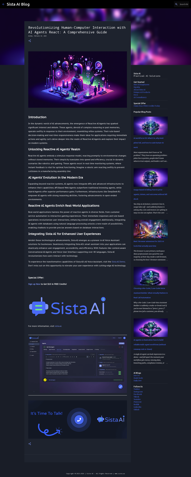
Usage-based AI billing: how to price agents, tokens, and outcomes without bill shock (150, 194)
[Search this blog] (176, 4)
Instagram (138, 392)
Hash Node (138, 378)
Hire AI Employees (141, 84)
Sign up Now (34, 284)
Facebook (138, 394)
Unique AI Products (142, 92)
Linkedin (137, 407)
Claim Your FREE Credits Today (147, 106)
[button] (29, 41)
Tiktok (136, 397)
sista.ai (58, 326)
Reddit (136, 404)
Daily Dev (138, 381)
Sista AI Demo (118, 261)
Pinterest (137, 402)
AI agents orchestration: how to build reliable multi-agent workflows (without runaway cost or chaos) (150, 344)
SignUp (137, 87)
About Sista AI (139, 90)
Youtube (137, 399)
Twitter (137, 389)
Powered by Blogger (95, 468)
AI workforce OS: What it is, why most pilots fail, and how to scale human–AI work (149, 142)
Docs (136, 95)
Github (136, 409)
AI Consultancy (140, 97)
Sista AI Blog (18, 4)
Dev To (137, 375)
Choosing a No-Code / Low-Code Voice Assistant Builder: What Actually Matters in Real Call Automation (151, 293)
